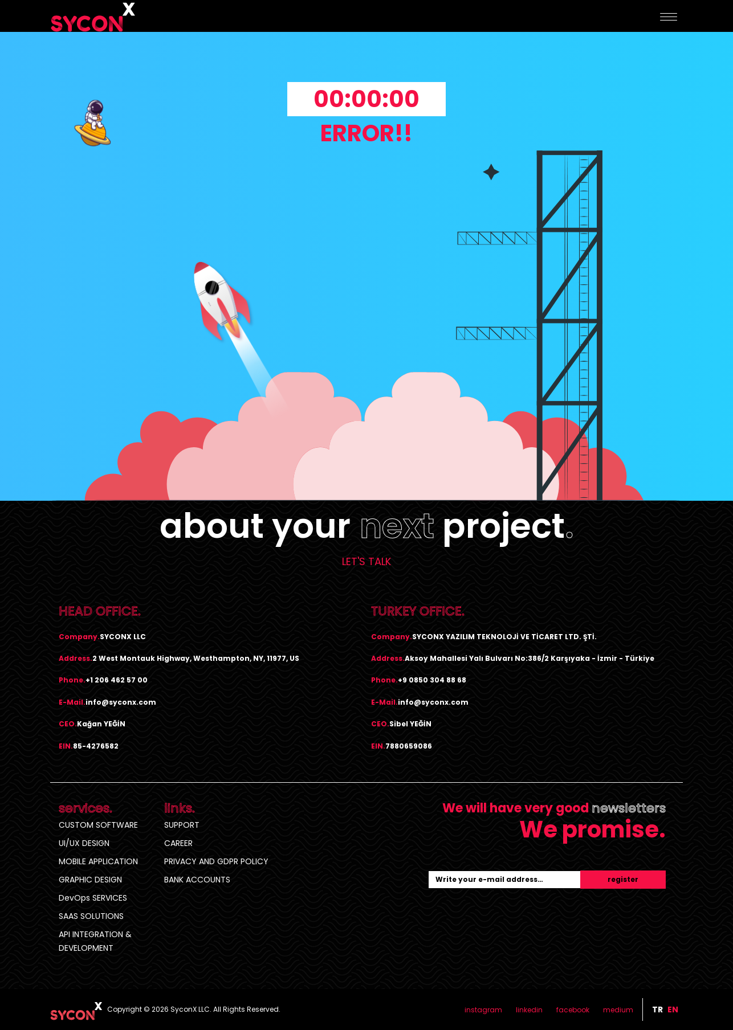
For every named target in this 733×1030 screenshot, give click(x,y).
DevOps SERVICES (93, 898)
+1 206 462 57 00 (116, 680)
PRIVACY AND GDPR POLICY (216, 861)
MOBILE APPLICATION (98, 861)
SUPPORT (181, 825)
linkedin (529, 1010)
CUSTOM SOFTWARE (98, 825)
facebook (572, 1010)
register (623, 879)
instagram (483, 1010)
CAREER (178, 843)
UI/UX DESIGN (84, 843)
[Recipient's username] (504, 879)
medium (618, 1010)
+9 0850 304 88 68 (432, 680)
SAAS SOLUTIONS (91, 916)
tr (657, 1009)
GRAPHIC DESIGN (90, 879)
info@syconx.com (120, 702)
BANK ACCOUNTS (197, 879)
